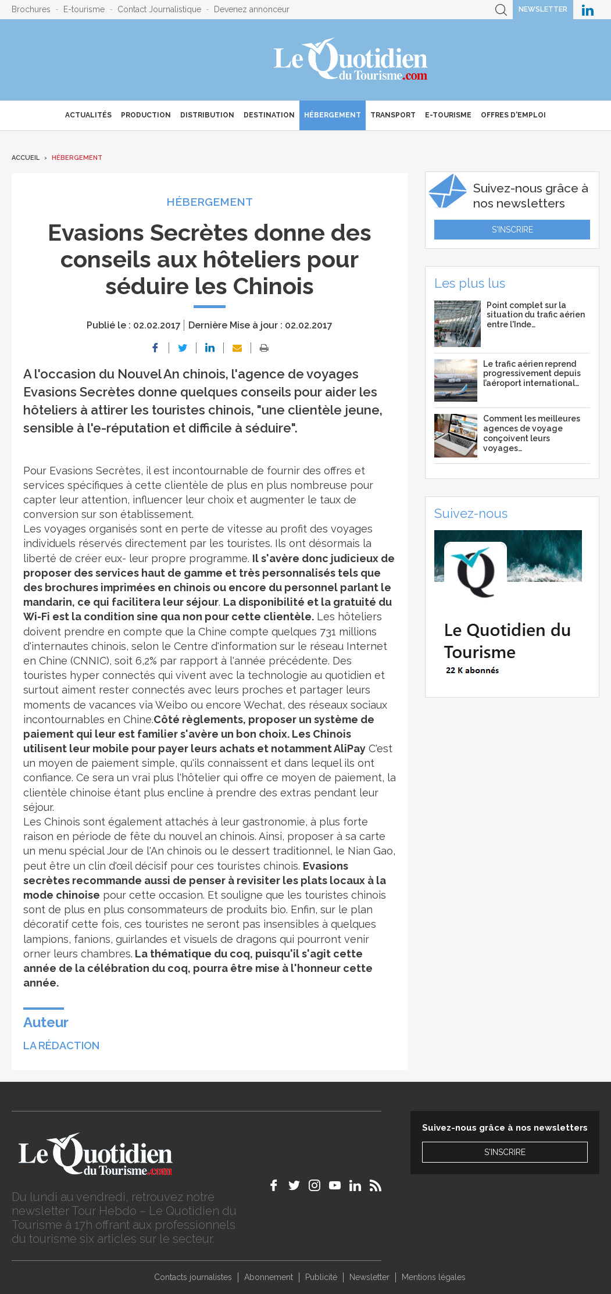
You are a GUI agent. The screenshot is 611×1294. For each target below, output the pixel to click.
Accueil (26, 158)
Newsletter (543, 9)
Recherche (501, 9)
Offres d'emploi (513, 115)
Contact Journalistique (159, 9)
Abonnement (268, 1277)
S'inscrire (512, 229)
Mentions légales (434, 1277)
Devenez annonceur (252, 9)
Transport (393, 115)
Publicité (321, 1277)
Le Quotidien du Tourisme (351, 60)
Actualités (88, 115)
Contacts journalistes (193, 1277)
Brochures (31, 9)
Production (146, 115)
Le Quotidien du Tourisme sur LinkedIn (587, 9)
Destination (269, 115)
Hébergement (332, 115)
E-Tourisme (448, 115)
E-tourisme (84, 9)
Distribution (207, 115)
